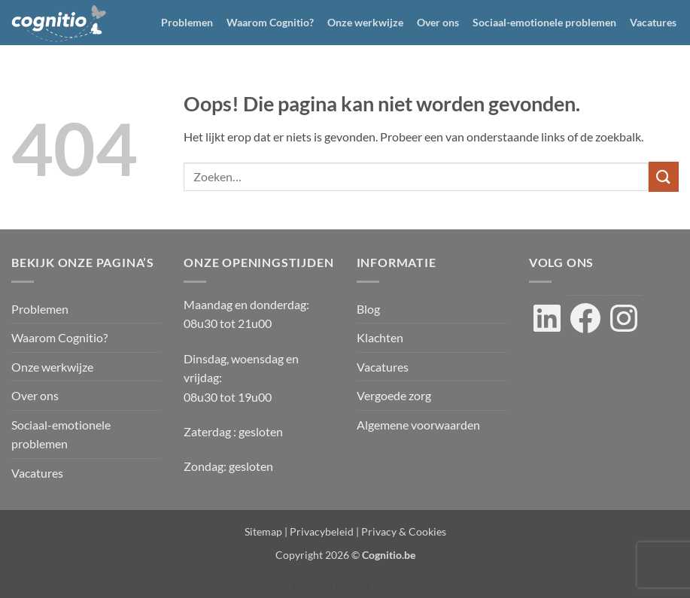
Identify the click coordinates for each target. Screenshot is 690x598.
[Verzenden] (664, 176)
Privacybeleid (322, 531)
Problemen (187, 22)
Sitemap (263, 531)
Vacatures (653, 22)
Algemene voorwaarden (418, 424)
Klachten (380, 337)
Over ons (438, 22)
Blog (368, 309)
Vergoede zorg (394, 395)
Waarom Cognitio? (270, 22)
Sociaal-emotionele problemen (544, 22)
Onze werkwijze (365, 22)
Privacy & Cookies (403, 531)
